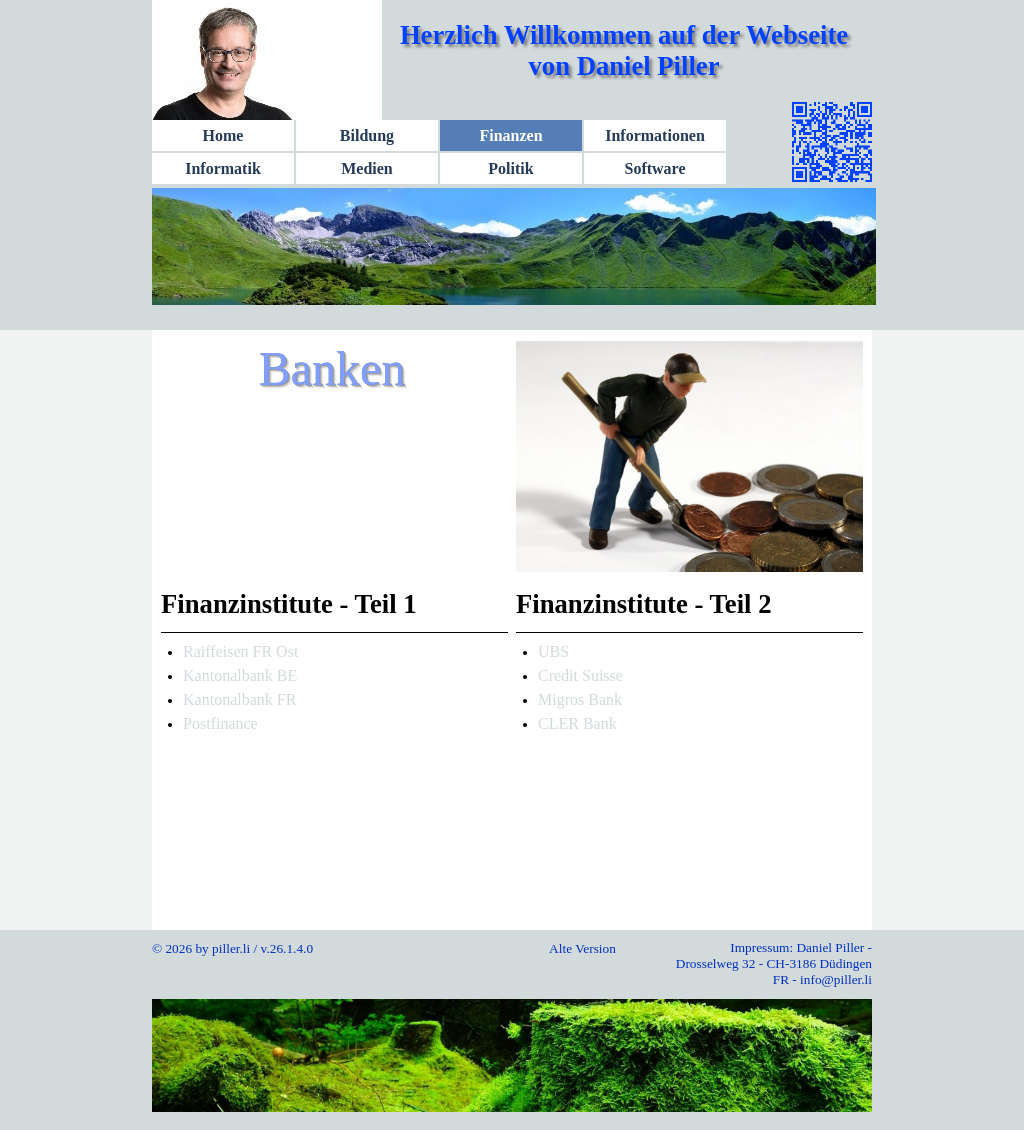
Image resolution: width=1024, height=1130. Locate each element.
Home (223, 135)
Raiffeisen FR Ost (240, 651)
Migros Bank (580, 699)
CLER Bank (577, 723)
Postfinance (220, 723)
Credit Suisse (580, 675)
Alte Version (582, 948)
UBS (553, 651)
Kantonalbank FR (239, 699)
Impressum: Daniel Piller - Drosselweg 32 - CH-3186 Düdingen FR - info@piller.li (774, 963)
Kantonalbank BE (240, 675)
